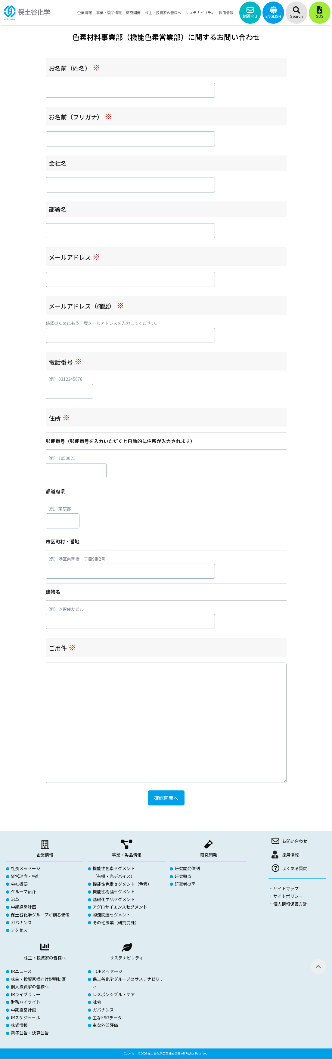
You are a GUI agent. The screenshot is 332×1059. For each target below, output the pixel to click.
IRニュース (21, 971)
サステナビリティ (126, 958)
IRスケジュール (25, 1017)
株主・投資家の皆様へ (45, 958)
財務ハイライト (25, 1002)
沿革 (15, 899)
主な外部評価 (105, 1025)
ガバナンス (21, 922)
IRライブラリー (25, 994)
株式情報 (19, 1025)
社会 (97, 1002)
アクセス (19, 930)
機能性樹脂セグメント (114, 891)
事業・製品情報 (126, 855)
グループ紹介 (23, 891)
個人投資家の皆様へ (30, 987)
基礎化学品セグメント (114, 899)
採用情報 (290, 855)
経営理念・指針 (25, 876)
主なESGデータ (107, 1017)
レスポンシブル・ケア (114, 994)
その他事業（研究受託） (116, 922)
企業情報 (44, 855)
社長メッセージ (25, 868)
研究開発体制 (187, 868)
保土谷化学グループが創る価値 (40, 915)
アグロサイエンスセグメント (120, 907)
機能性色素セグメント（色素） (122, 884)
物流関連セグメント (112, 915)
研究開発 (208, 855)
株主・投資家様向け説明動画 (38, 979)
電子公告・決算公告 (30, 1033)
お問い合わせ (294, 841)
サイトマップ (286, 888)
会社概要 (19, 884)
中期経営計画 (23, 907)
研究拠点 (183, 876)
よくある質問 (294, 868)
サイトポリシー (288, 896)
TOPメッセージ (108, 971)
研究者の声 (185, 884)
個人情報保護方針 (290, 904)
